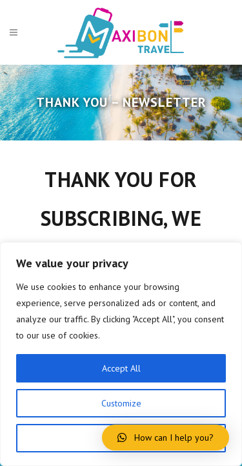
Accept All (121, 368)
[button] (165, 437)
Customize (121, 403)
